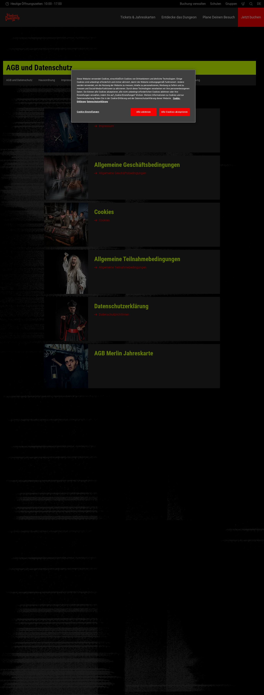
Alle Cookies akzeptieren (174, 112)
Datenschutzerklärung (97, 101)
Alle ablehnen (143, 112)
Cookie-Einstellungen (88, 111)
